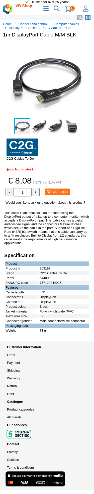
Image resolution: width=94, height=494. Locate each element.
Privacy (12, 452)
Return (12, 386)
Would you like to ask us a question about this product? (45, 202)
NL (80, 17)
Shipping (13, 370)
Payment (13, 363)
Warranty (13, 378)
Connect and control (33, 24)
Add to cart (57, 192)
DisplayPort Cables (23, 28)
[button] (86, 47)
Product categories (20, 409)
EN (87, 17)
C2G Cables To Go (57, 28)
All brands (14, 417)
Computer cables (66, 24)
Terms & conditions (21, 467)
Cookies (13, 460)
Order (11, 355)
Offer (10, 394)
